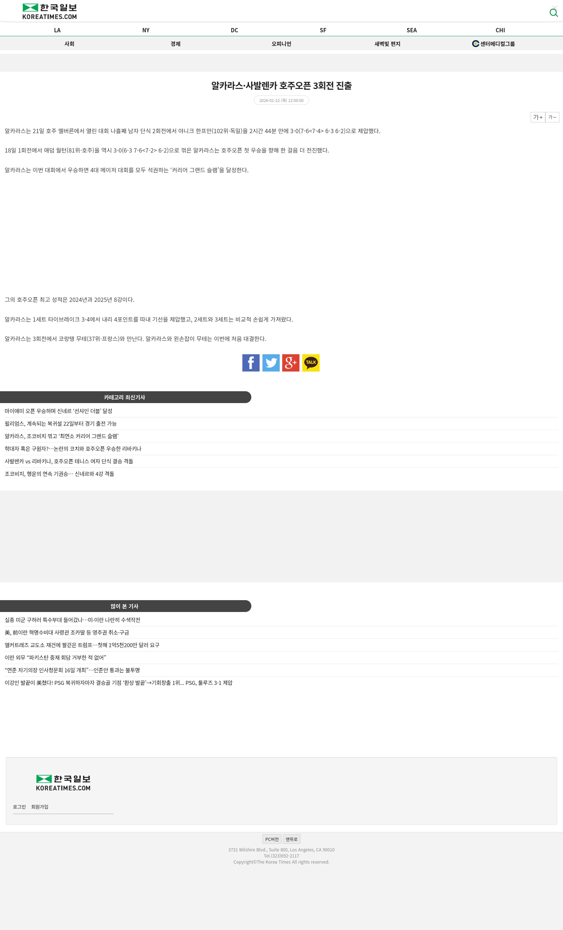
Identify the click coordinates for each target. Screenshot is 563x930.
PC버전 (272, 839)
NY (145, 30)
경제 (176, 43)
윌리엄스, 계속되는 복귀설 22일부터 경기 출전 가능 (61, 423)
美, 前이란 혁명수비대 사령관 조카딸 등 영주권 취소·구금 (67, 632)
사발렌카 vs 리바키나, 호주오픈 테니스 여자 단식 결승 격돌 (69, 461)
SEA (412, 30)
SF (323, 30)
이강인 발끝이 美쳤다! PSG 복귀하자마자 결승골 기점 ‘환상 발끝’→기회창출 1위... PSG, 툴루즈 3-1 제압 (119, 682)
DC (234, 30)
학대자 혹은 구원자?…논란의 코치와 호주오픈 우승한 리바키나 (73, 448)
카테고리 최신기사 (124, 397)
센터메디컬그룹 (493, 43)
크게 (538, 117)
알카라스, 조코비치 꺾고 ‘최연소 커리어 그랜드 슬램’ (61, 436)
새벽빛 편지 (387, 43)
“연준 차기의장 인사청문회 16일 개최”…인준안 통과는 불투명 (72, 670)
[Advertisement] (281, 535)
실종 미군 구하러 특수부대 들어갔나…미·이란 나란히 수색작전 (72, 619)
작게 (552, 117)
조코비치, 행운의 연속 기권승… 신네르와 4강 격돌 (59, 473)
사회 (70, 43)
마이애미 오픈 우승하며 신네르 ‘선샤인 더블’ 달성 (58, 411)
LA (57, 30)
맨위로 (292, 839)
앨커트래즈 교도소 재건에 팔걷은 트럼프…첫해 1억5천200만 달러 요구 (82, 645)
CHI (500, 30)
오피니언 (281, 43)
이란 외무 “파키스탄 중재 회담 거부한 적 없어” (55, 657)
